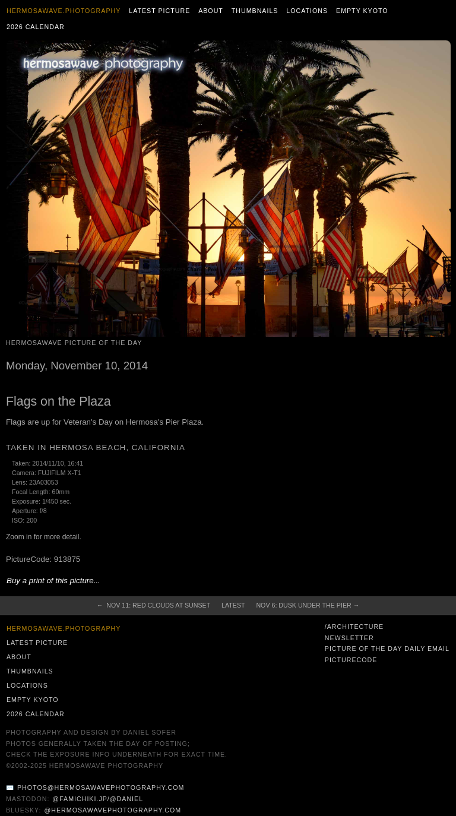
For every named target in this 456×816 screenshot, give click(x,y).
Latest (233, 605)
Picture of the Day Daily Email (387, 648)
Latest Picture (159, 10)
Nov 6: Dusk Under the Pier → (307, 605)
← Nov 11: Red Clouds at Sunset (153, 605)
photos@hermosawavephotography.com (100, 787)
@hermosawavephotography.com (113, 810)
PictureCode (351, 659)
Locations (307, 10)
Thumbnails (255, 10)
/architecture (354, 626)
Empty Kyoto (362, 10)
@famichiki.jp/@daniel (97, 798)
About (210, 10)
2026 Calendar (36, 26)
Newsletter (349, 637)
